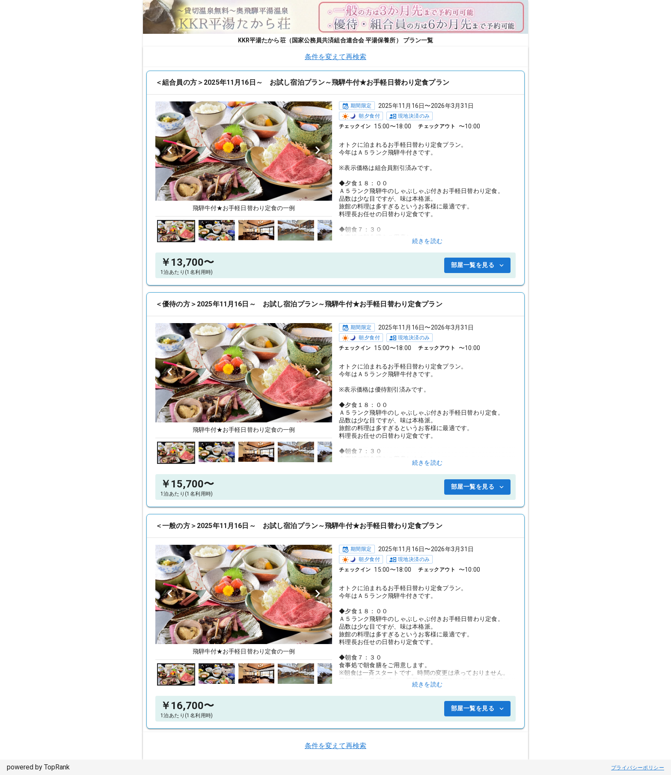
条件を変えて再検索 (335, 57)
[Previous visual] (170, 150)
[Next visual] (317, 150)
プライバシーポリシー (637, 768)
